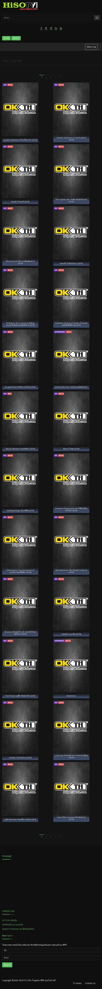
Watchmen (71, 695)
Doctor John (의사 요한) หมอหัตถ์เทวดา (71, 387)
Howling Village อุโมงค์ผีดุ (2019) (20, 510)
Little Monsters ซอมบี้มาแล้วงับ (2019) (20, 819)
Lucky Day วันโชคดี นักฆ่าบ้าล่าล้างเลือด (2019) (71, 756)
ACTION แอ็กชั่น (9, 920)
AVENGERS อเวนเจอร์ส (12, 924)
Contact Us (90, 983)
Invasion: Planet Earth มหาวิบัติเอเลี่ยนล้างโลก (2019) (71, 509)
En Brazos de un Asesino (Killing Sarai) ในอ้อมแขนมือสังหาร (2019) (20, 324)
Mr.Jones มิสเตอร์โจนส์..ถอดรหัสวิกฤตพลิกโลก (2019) (20, 633)
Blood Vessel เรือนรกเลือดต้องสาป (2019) (20, 262)
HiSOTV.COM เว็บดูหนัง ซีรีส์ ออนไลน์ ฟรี (37, 980)
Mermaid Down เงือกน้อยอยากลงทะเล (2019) (71, 571)
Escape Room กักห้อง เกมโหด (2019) (20, 387)
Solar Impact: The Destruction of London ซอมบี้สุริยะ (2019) (20, 571)
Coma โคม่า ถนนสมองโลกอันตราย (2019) (71, 818)
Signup (16, 38)
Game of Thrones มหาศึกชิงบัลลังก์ (18, 929)
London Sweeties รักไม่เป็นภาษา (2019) (20, 139)
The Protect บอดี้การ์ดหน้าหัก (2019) (20, 695)
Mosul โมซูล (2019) (71, 448)
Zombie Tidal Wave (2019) (20, 757)
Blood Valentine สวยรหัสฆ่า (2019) (20, 448)
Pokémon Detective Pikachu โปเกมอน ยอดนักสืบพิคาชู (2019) (71, 324)
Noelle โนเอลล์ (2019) (20, 201)
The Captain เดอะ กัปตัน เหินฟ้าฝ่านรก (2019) (71, 200)
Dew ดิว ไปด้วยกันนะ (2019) (71, 263)
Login (6, 38)
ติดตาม (7, 964)
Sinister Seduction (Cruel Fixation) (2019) (71, 138)
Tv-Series (77, 983)
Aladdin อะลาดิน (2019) (71, 634)
